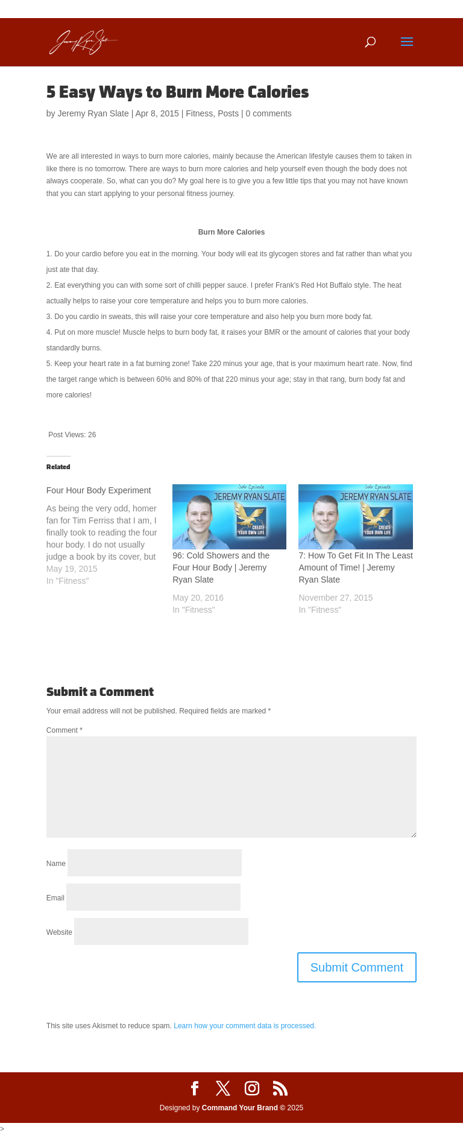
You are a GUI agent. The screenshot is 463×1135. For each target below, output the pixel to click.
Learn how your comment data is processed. (245, 1026)
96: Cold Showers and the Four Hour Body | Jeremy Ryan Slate (220, 567)
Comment (64, 730)
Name (56, 863)
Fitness (199, 113)
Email (55, 898)
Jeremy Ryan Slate (92, 113)
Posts (228, 113)
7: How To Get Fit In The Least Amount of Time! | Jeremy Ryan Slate (355, 567)
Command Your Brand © (243, 1108)
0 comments (269, 113)
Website (59, 932)
